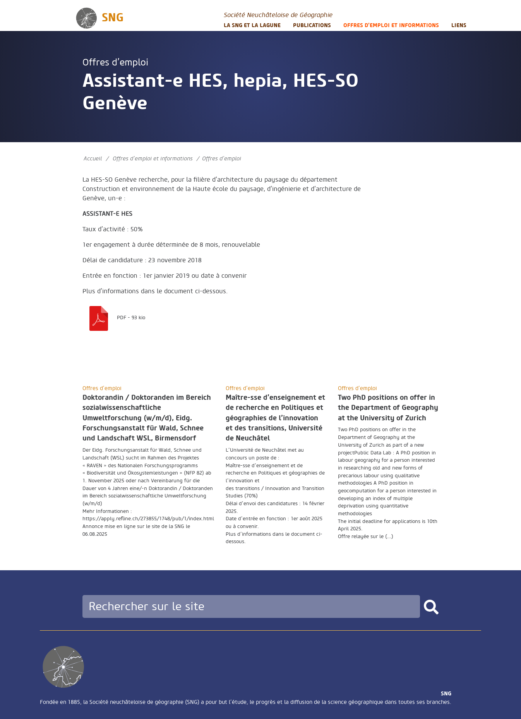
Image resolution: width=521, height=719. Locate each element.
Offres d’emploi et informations (391, 25)
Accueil (93, 158)
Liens (458, 25)
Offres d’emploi (115, 63)
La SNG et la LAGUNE (252, 25)
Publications (312, 25)
